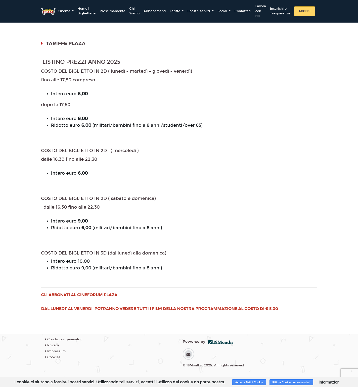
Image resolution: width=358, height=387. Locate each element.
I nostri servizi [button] (199, 11)
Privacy (52, 345)
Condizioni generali (62, 339)
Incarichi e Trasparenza (280, 11)
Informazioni (329, 382)
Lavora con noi (260, 11)
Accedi (305, 11)
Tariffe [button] (175, 11)
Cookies (52, 357)
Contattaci (242, 11)
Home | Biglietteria (87, 11)
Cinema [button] (64, 11)
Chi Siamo (134, 11)
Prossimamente (112, 11)
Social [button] (223, 11)
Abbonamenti (154, 11)
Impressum (55, 351)
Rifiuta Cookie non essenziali (291, 382)
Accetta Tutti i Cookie (249, 382)
